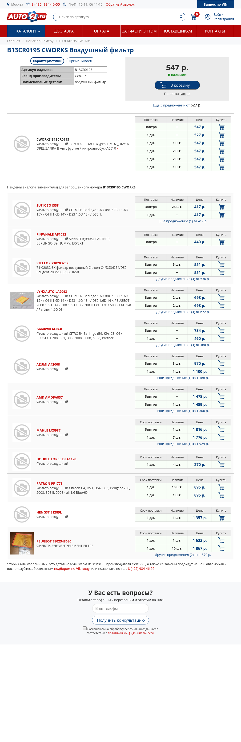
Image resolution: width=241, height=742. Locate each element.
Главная (13, 41)
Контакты (215, 31)
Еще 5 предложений (177, 105)
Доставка (64, 31)
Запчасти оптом (139, 31)
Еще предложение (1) (183, 221)
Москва (17, 4)
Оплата (101, 31)
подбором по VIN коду (72, 568)
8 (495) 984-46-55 (46, 4)
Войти (219, 14)
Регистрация (224, 19)
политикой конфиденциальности (131, 633)
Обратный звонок (120, 4)
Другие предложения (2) (183, 554)
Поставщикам (177, 31)
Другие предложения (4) (183, 279)
